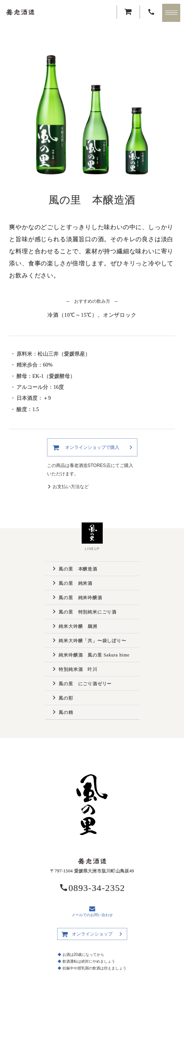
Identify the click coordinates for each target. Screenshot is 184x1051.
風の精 (66, 712)
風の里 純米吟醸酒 (80, 597)
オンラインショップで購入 (92, 447)
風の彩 (66, 698)
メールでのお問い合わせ (92, 911)
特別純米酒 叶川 (78, 669)
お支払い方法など (71, 486)
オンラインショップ (92, 934)
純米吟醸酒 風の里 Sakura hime (94, 655)
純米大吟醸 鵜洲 (78, 626)
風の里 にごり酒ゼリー (85, 683)
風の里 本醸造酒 (78, 569)
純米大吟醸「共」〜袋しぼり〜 (92, 640)
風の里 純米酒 (76, 583)
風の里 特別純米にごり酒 (88, 612)
